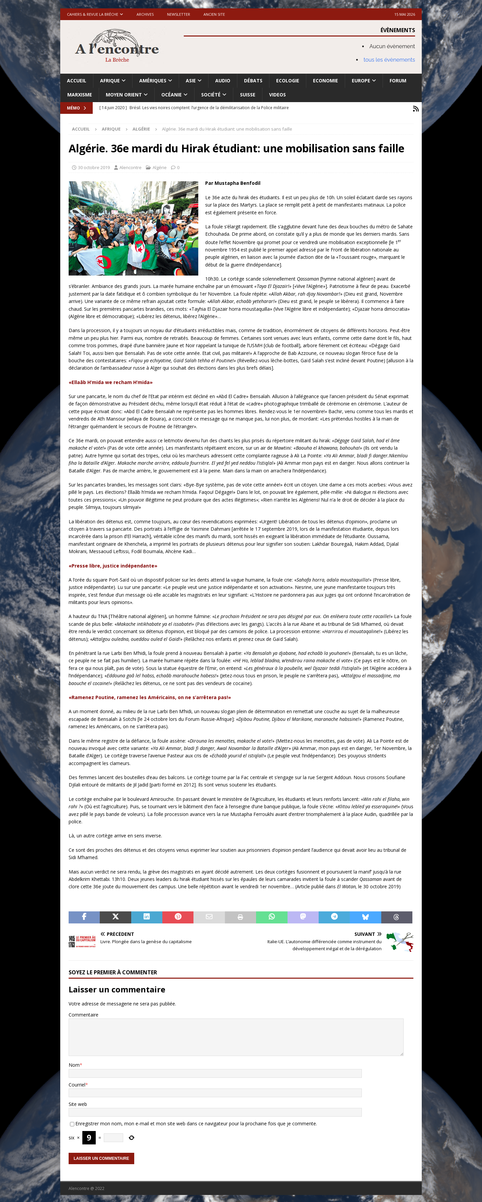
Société (211, 94)
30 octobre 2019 (94, 166)
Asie (191, 80)
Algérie (160, 166)
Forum (398, 80)
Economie (325, 80)
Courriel (77, 1083)
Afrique (110, 80)
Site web (78, 1103)
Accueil (76, 80)
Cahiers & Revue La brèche (92, 14)
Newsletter (178, 14)
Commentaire (83, 1013)
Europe (361, 80)
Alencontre (130, 166)
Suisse (247, 94)
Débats (253, 80)
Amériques (152, 80)
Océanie (171, 94)
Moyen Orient (124, 94)
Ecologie (287, 80)
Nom (74, 1063)
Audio (222, 80)
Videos (277, 94)
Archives (145, 14)
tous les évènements (389, 60)
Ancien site (214, 14)
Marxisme (79, 94)
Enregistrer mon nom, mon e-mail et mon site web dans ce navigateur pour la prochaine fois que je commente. (196, 1122)
